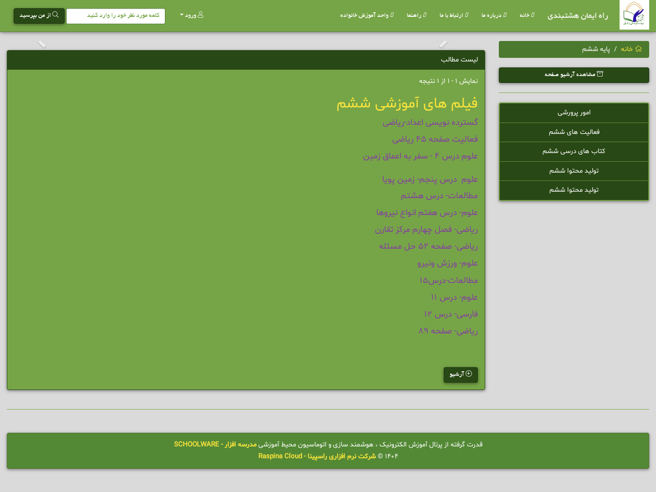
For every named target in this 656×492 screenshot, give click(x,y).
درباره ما (494, 16)
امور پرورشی (574, 113)
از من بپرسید (39, 15)
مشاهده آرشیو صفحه (574, 74)
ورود (191, 15)
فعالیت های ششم (574, 132)
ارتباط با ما (454, 16)
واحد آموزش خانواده (366, 16)
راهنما (416, 16)
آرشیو (461, 374)
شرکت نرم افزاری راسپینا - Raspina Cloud (317, 456)
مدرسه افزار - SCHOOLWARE (215, 445)
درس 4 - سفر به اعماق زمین (411, 156)
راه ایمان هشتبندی (578, 16)
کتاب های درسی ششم (574, 151)
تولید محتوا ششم (574, 171)
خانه (527, 16)
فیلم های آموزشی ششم (407, 104)
